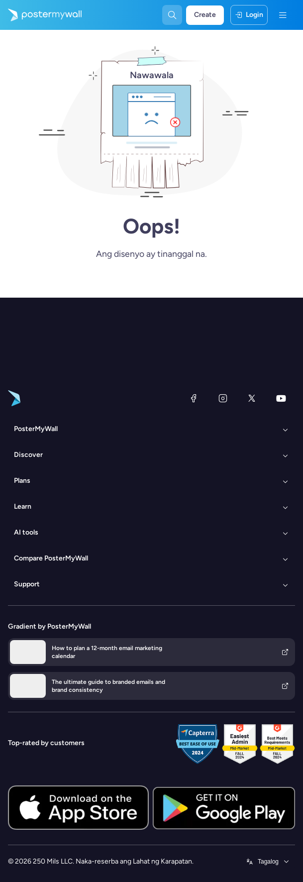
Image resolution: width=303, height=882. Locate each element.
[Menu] (283, 15)
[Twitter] (252, 398)
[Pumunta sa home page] (41, 15)
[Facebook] (193, 398)
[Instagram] (223, 398)
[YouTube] (281, 398)
